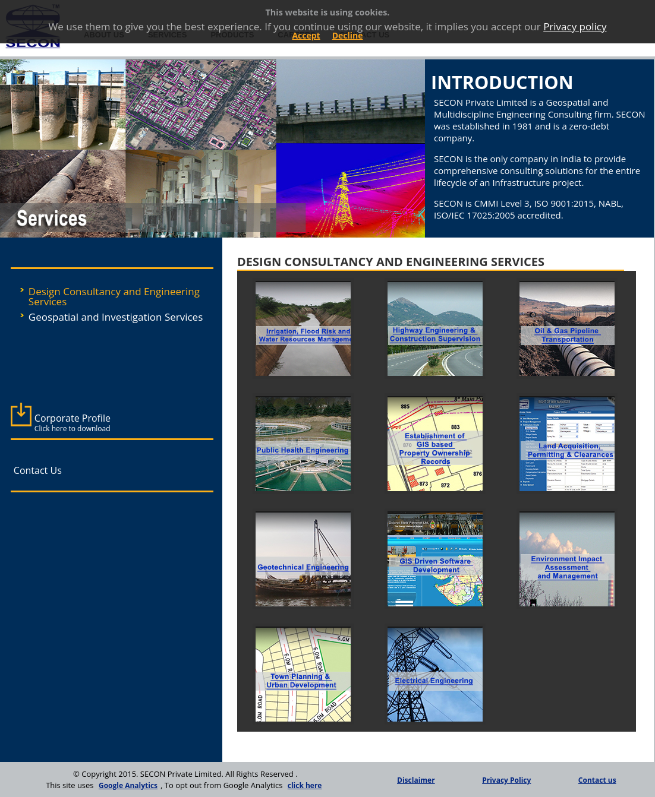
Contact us (597, 780)
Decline (347, 35)
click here (305, 785)
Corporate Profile (72, 423)
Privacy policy (574, 26)
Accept (306, 35)
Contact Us (38, 470)
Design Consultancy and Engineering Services (114, 296)
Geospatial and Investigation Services (116, 317)
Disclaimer (416, 780)
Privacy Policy (506, 780)
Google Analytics (128, 785)
